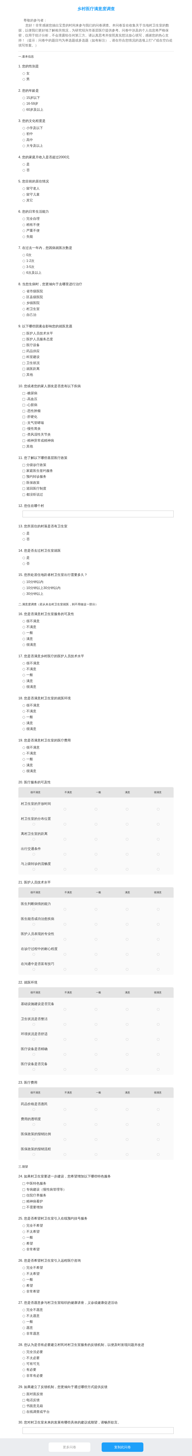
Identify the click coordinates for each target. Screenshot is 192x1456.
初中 (29, 134)
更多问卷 (69, 1447)
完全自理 (33, 218)
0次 (29, 255)
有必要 (31, 1369)
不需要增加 (34, 1207)
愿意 (29, 1327)
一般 (29, 632)
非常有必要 (34, 1375)
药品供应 (33, 351)
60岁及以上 (34, 109)
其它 (29, 200)
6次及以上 (34, 272)
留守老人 (33, 188)
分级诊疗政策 (36, 465)
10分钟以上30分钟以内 (43, 588)
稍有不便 (33, 224)
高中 (29, 140)
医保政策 (33, 482)
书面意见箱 (34, 1406)
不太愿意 (33, 1316)
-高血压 (31, 399)
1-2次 (30, 261)
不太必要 (33, 1358)
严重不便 (33, 230)
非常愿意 (33, 1333)
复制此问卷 (122, 1447)
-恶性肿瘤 (33, 411)
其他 (29, 374)
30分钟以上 (34, 593)
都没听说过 (34, 494)
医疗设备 (33, 345)
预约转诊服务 (36, 476)
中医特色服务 (36, 1183)
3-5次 (30, 267)
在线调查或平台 (38, 1411)
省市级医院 (34, 291)
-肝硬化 (31, 416)
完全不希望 (34, 1225)
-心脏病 (31, 405)
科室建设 (33, 357)
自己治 (31, 315)
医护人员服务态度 (39, 339)
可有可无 (33, 1364)
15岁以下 (33, 97)
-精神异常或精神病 (40, 440)
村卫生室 (33, 309)
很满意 (31, 644)
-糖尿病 (31, 393)
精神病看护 (34, 1201)
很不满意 (33, 621)
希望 (29, 1243)
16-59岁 (32, 103)
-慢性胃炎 (33, 428)
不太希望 (33, 1231)
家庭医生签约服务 (39, 470)
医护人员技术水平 (39, 333)
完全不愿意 (34, 1310)
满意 (29, 639)
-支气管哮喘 (35, 423)
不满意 (31, 627)
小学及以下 (34, 128)
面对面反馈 (34, 1394)
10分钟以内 (34, 582)
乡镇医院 (33, 303)
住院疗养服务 (36, 1195)
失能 (29, 236)
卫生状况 (33, 363)
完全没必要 (34, 1352)
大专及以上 (34, 145)
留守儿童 (33, 194)
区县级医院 (34, 297)
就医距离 (33, 369)
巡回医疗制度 (36, 488)
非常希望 (33, 1249)
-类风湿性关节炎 (38, 434)
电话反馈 (33, 1400)
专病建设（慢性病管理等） (46, 1189)
